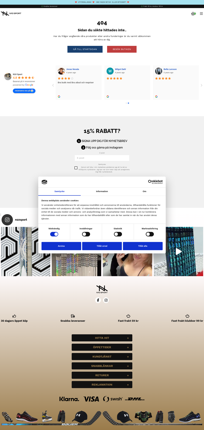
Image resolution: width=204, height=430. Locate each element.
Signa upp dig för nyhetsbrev (104, 141)
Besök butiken (122, 49)
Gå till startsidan (85, 49)
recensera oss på (24, 90)
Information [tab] (102, 191)
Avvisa (61, 246)
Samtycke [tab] (60, 191)
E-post (102, 153)
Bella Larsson (121, 69)
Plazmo (167, 69)
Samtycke (102, 164)
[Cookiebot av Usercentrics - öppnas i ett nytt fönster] (150, 182)
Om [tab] (144, 191)
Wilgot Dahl (71, 69)
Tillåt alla (142, 246)
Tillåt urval (102, 246)
